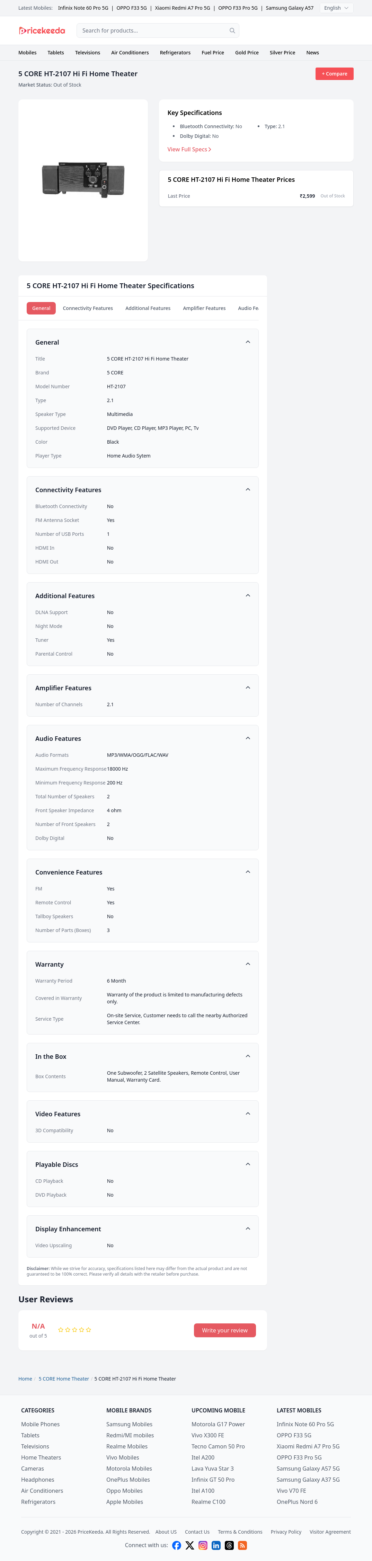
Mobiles (27, 52)
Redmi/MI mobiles (130, 1435)
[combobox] (158, 30)
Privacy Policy (286, 1531)
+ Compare (334, 73)
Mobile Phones (40, 1424)
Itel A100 (203, 1491)
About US (166, 1531)
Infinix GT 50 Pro (213, 1479)
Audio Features (255, 308)
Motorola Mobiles (129, 1468)
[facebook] (176, 1545)
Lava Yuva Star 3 (213, 1468)
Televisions (87, 52)
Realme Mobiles (127, 1446)
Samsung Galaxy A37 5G (308, 1479)
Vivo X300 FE (208, 1435)
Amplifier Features (204, 308)
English (336, 8)
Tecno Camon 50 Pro (218, 1446)
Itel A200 (203, 1457)
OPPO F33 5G (131, 8)
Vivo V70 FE (291, 1491)
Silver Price (282, 52)
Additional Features (147, 308)
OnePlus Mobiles (128, 1479)
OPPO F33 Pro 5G (238, 8)
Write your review (225, 1330)
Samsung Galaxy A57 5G (293, 8)
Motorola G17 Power (218, 1424)
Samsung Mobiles (129, 1424)
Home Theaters (41, 1457)
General (41, 308)
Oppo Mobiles (124, 1491)
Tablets (56, 52)
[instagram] (202, 1545)
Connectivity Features (88, 308)
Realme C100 (208, 1502)
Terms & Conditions (240, 1531)
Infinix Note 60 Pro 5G (83, 8)
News (312, 52)
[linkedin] (216, 1545)
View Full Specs (189, 149)
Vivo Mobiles (122, 1457)
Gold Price (247, 52)
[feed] (242, 1545)
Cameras (32, 1468)
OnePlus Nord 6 (297, 1502)
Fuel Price (213, 52)
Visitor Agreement (330, 1531)
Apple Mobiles (124, 1502)
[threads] (229, 1545)
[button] (142, 342)
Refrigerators (175, 52)
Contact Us (197, 1531)
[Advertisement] (302, 30)
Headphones (37, 1479)
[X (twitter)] (189, 1545)
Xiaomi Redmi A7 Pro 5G (182, 8)
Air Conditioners (130, 52)
